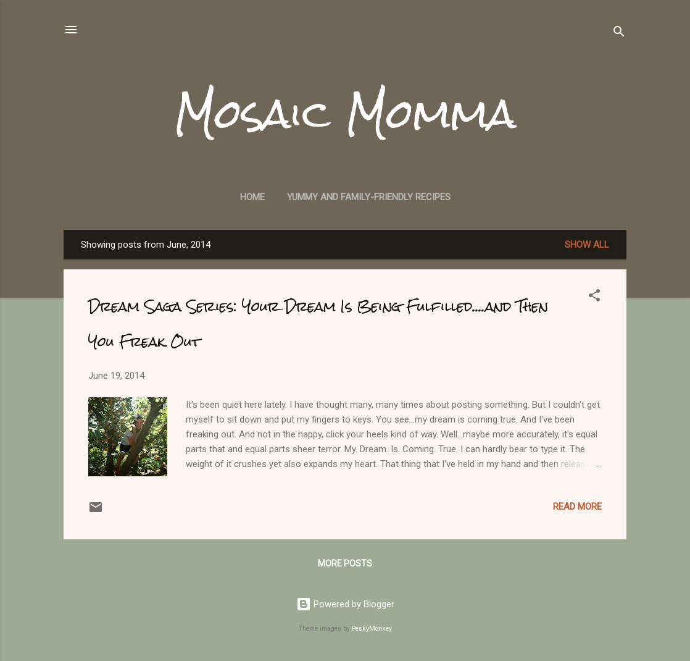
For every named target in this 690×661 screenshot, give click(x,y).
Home (252, 197)
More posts (345, 563)
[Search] (619, 34)
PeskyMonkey (372, 629)
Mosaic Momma (345, 114)
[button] (594, 297)
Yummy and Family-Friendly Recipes (369, 197)
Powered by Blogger (345, 604)
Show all (587, 244)
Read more (577, 506)
